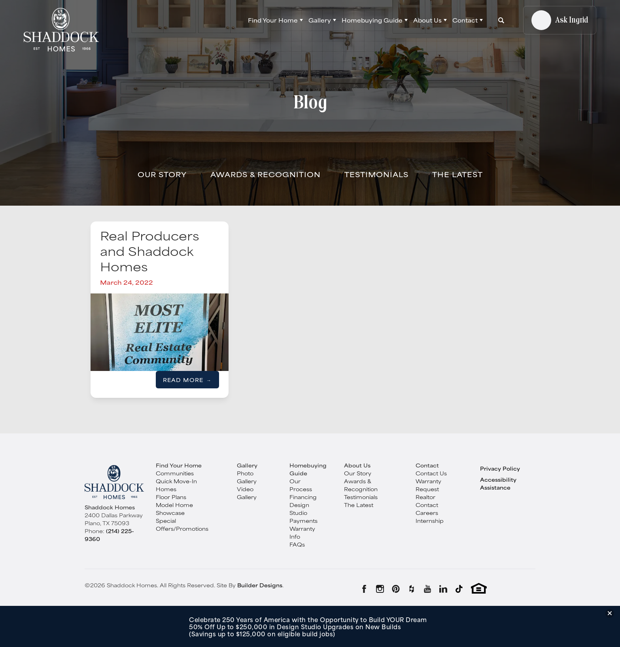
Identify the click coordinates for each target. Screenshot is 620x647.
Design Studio (299, 508)
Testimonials (376, 174)
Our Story (162, 174)
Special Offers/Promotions (182, 524)
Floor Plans (171, 497)
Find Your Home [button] (273, 20)
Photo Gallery (247, 477)
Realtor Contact (427, 501)
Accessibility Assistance (498, 483)
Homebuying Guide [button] (372, 20)
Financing (303, 497)
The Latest (457, 174)
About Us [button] (427, 20)
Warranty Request (428, 485)
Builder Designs (259, 585)
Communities (175, 473)
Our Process (300, 485)
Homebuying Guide (308, 469)
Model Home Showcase (174, 508)
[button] (275, 20)
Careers (427, 512)
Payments (303, 520)
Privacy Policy (500, 468)
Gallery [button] (319, 20)
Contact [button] (465, 20)
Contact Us (431, 473)
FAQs (297, 544)
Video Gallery (247, 493)
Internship (430, 520)
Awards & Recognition (265, 174)
